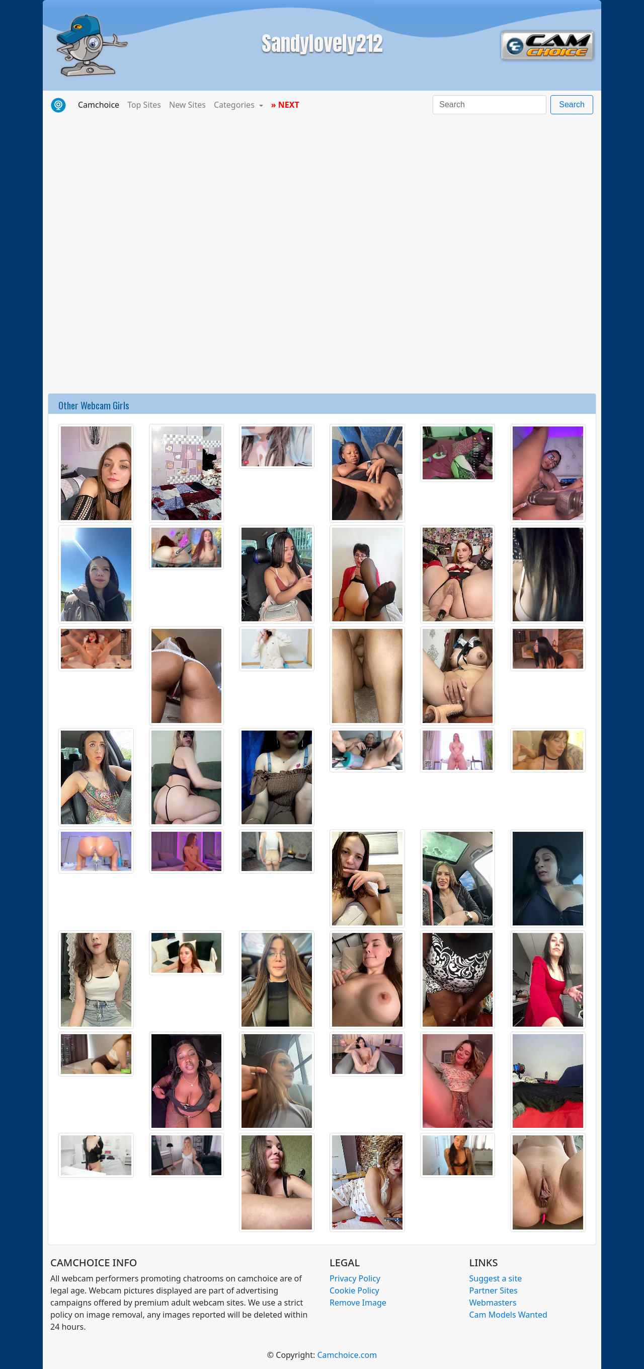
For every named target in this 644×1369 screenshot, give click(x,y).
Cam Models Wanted (508, 1314)
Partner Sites (493, 1290)
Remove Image (358, 1302)
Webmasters (493, 1302)
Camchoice (100, 104)
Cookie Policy (354, 1290)
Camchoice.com (347, 1354)
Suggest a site (495, 1278)
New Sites (187, 104)
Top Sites (144, 104)
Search (572, 104)
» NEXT (285, 104)
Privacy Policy (355, 1278)
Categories (235, 104)
